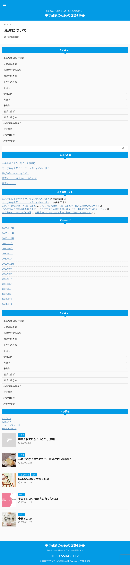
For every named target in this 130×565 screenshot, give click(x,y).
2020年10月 (8, 238)
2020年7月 (7, 243)
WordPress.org (9, 428)
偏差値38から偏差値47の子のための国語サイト (65, 550)
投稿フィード (9, 422)
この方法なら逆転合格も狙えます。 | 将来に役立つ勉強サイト (73, 209)
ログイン (6, 418)
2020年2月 (7, 253)
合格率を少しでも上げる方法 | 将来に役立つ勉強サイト (63, 212)
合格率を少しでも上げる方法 (16, 212)
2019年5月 (7, 284)
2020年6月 (7, 248)
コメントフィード (11, 425)
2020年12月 (8, 228)
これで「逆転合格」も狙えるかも (19, 206)
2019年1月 (7, 304)
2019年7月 (7, 279)
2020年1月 (7, 259)
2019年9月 (7, 269)
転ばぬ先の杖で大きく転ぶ (15, 173)
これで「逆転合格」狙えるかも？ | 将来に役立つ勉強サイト (69, 206)
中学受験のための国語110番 (65, 15)
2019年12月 (8, 264)
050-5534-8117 (65, 556)
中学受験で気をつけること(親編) (18, 163)
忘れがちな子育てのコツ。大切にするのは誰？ (25, 168)
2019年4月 (7, 289)
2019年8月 (7, 274)
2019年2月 (7, 299)
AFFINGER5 (85, 561)
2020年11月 (8, 233)
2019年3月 (7, 294)
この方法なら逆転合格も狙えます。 (20, 209)
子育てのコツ (9, 183)
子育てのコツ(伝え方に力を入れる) (19, 178)
